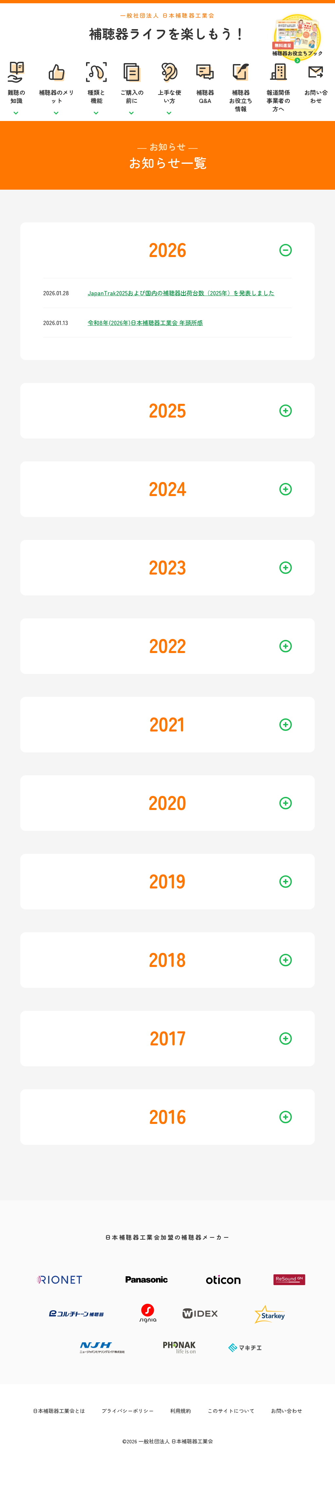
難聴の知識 (16, 111)
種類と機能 (96, 111)
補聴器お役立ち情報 (241, 115)
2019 (220, 909)
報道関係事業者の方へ (278, 115)
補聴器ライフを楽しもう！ (167, 48)
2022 (220, 674)
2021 (221, 752)
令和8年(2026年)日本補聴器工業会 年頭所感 (145, 352)
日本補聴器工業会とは (59, 1440)
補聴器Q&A (205, 111)
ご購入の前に (132, 111)
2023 (220, 595)
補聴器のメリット (56, 111)
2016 (220, 1144)
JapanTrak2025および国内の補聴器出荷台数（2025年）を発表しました (181, 322)
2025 (220, 438)
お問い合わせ (316, 111)
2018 (220, 987)
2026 (220, 278)
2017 (221, 1066)
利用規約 (180, 1440)
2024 (220, 517)
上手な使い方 (169, 111)
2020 (220, 831)
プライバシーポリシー (127, 1440)
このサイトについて (231, 1440)
